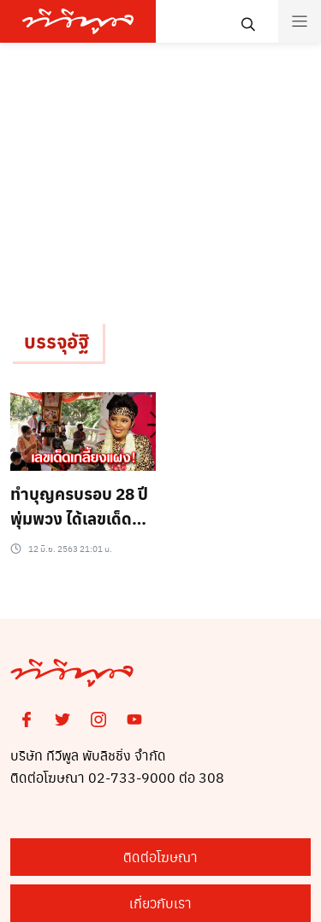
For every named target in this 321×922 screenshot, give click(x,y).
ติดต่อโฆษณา (160, 856)
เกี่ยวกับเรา (160, 903)
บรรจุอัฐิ (56, 341)
